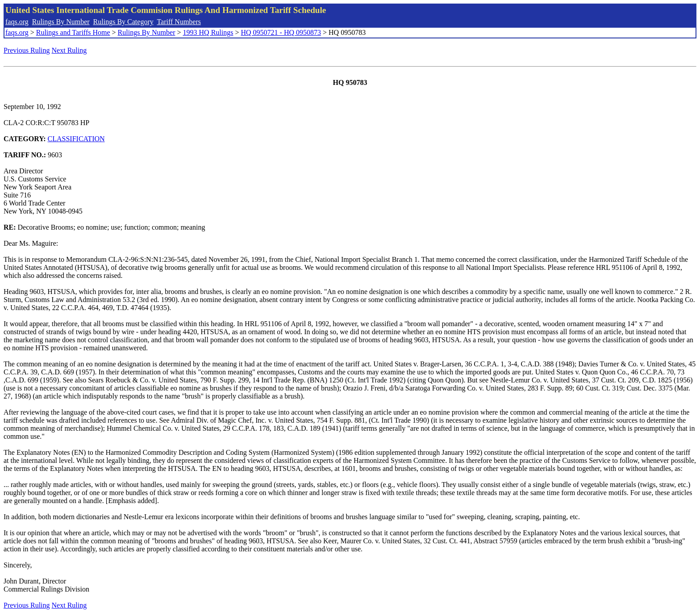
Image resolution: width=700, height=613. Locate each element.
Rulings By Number (61, 21)
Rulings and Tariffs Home (73, 32)
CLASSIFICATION (76, 139)
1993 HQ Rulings (208, 32)
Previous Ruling (27, 50)
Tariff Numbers (179, 21)
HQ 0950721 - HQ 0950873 (281, 32)
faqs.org (17, 21)
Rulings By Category (123, 21)
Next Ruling (69, 50)
